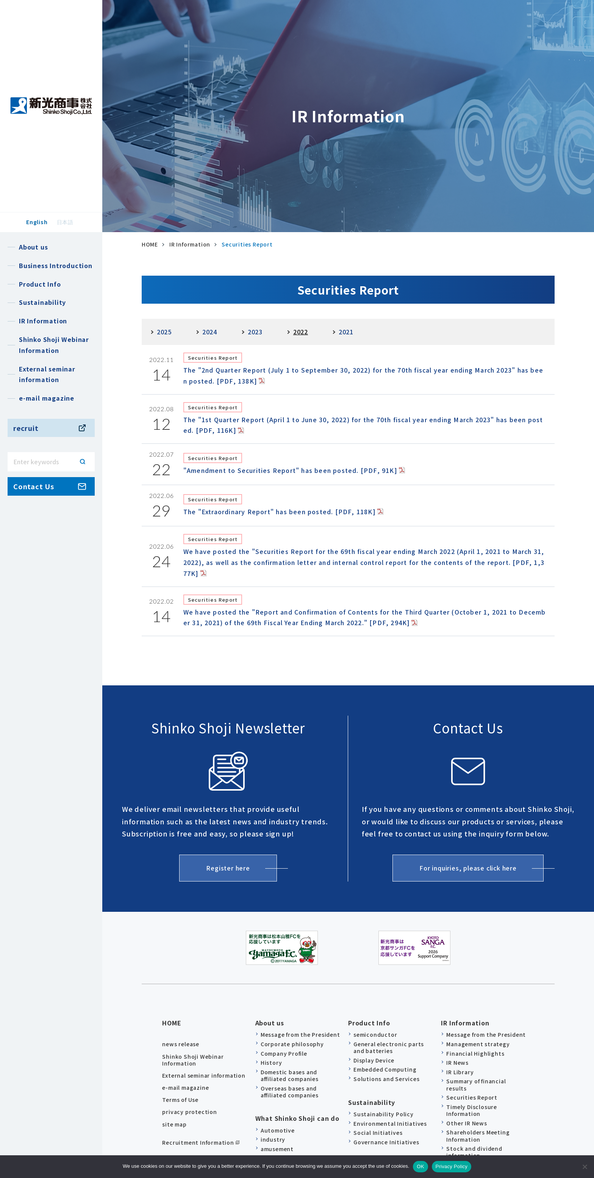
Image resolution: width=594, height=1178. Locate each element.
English (37, 222)
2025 (164, 331)
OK (420, 1166)
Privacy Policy (451, 1166)
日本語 (65, 222)
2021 (346, 331)
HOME (171, 1019)
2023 (255, 331)
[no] (584, 1166)
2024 (209, 331)
